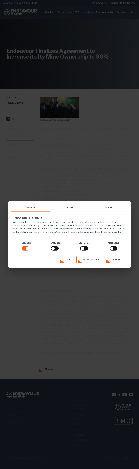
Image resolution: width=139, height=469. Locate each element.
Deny (68, 259)
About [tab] (108, 207)
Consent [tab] (30, 207)
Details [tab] (69, 207)
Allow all (116, 259)
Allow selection (91, 259)
